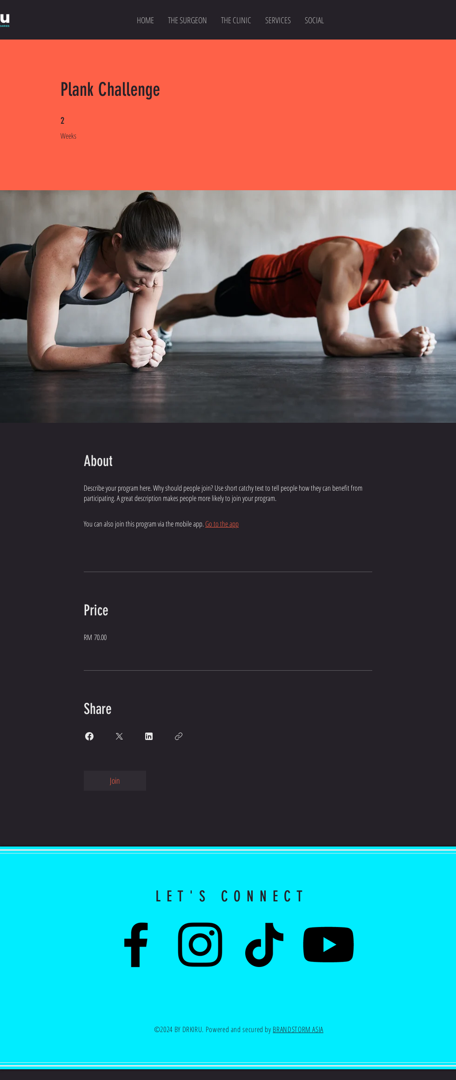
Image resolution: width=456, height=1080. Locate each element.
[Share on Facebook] (89, 736)
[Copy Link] (178, 736)
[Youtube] (328, 944)
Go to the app (222, 524)
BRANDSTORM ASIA (298, 1029)
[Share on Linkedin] (148, 736)
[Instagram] (200, 944)
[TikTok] (264, 944)
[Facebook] (136, 944)
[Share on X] (119, 736)
